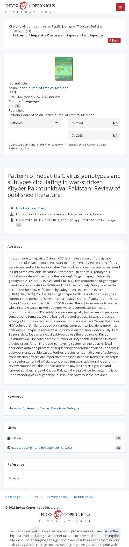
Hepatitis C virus (38, 408)
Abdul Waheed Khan (30, 208)
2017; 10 (22, 31)
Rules (34, 497)
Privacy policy (57, 497)
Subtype (73, 408)
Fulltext (16, 438)
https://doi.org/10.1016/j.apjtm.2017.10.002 (41, 447)
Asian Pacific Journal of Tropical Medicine (73, 26)
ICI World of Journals (23, 26)
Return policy (83, 497)
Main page (12, 497)
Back (114, 40)
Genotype (58, 408)
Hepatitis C (16, 408)
